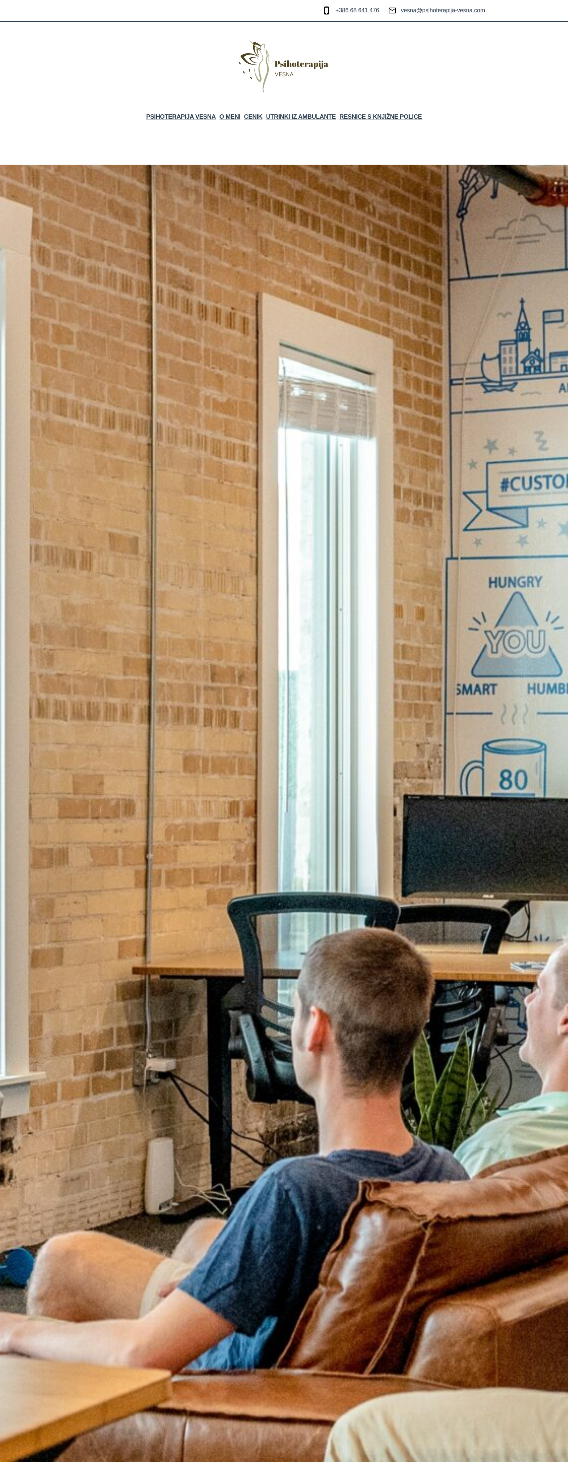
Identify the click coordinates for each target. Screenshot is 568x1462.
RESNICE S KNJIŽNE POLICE (380, 116)
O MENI (230, 116)
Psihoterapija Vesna (181, 116)
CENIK (253, 116)
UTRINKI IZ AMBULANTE (301, 116)
